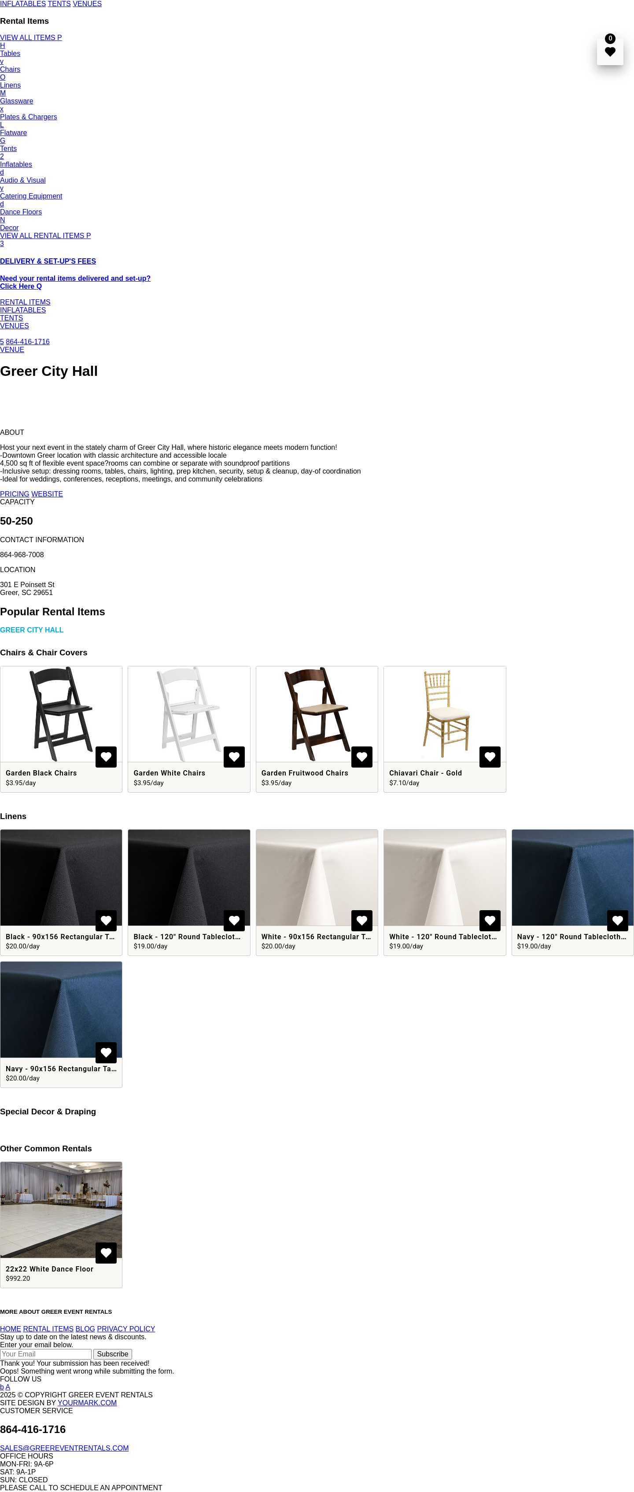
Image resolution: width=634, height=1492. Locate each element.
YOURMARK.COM (87, 1403)
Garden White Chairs (169, 773)
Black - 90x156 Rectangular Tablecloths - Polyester (96, 937)
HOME (10, 1329)
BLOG (85, 1329)
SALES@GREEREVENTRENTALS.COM (64, 1448)
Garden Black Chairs (41, 773)
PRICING (14, 494)
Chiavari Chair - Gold (425, 773)
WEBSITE (47, 494)
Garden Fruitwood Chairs (305, 773)
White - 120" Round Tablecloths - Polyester (464, 937)
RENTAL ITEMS (25, 302)
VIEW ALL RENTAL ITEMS (45, 235)
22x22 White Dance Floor (50, 1269)
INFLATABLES (23, 3)
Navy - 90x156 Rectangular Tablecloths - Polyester (95, 1069)
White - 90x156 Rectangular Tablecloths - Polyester (352, 937)
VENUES (87, 3)
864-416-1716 (28, 341)
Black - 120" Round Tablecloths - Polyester (208, 937)
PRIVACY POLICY (126, 1329)
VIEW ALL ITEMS (31, 37)
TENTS (59, 3)
